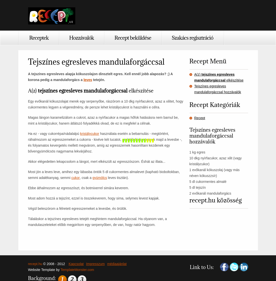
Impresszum (95, 264)
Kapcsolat (76, 264)
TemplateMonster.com (77, 270)
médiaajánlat (116, 264)
